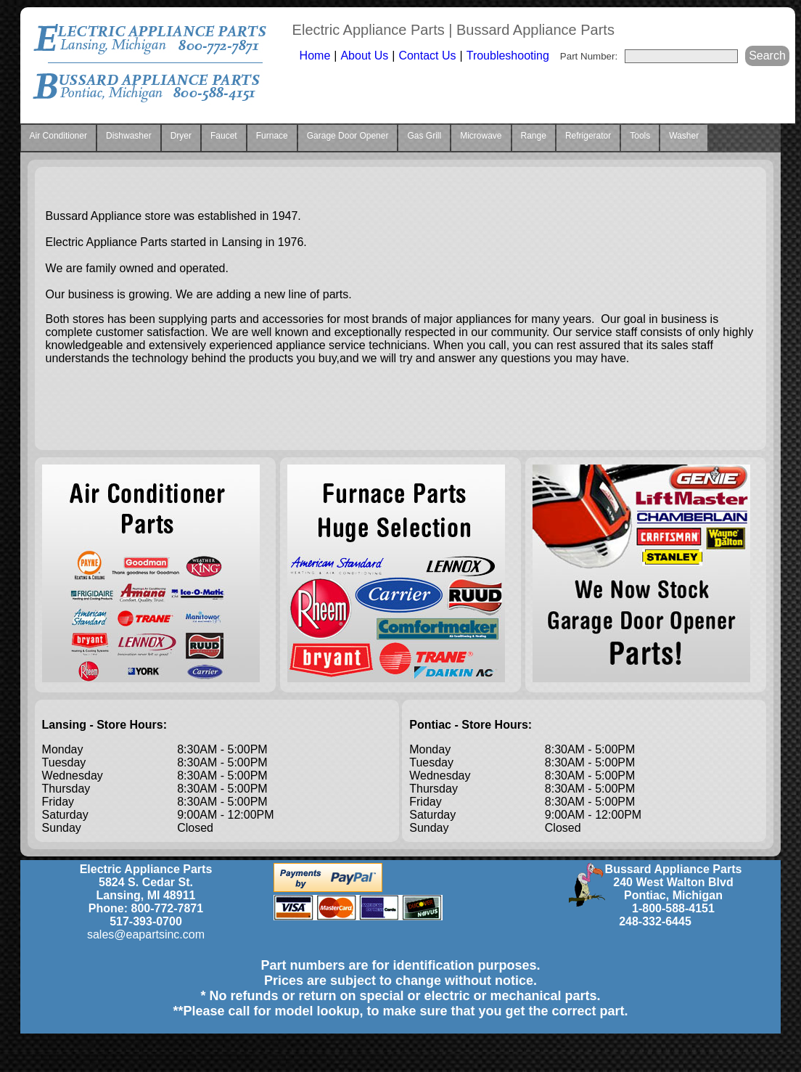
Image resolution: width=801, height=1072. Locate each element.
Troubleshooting (508, 55)
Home (315, 55)
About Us (364, 55)
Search (767, 55)
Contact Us (427, 55)
